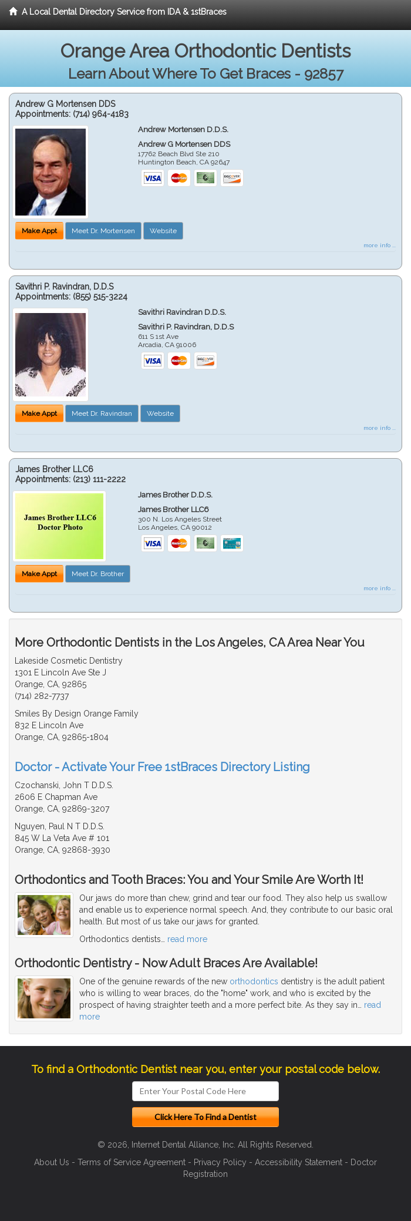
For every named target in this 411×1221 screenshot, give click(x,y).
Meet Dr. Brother (98, 574)
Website (163, 231)
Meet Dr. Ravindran (102, 413)
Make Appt (39, 231)
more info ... (379, 245)
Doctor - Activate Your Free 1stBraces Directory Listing (162, 767)
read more (187, 939)
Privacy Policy (220, 1162)
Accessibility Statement (298, 1162)
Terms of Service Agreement (132, 1162)
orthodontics (254, 981)
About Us (51, 1162)
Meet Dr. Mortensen (103, 231)
